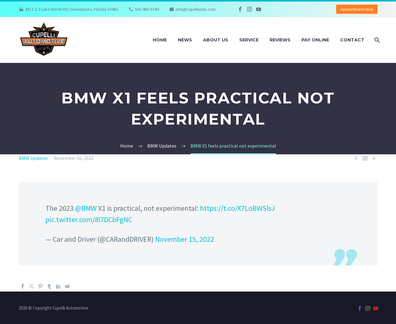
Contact (352, 40)
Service (249, 40)
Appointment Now (356, 9)
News (185, 40)
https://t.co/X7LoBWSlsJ (237, 208)
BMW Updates (33, 158)
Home (160, 40)
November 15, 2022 (184, 239)
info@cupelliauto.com (196, 9)
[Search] (377, 40)
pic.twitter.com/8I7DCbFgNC (88, 219)
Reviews (280, 40)
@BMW (86, 208)
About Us (215, 40)
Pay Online (315, 40)
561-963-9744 (147, 9)
